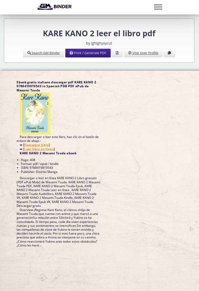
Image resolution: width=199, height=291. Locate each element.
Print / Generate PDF (88, 52)
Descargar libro (36, 145)
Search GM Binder (43, 52)
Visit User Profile (143, 52)
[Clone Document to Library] (169, 53)
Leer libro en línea (39, 149)
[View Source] (117, 53)
